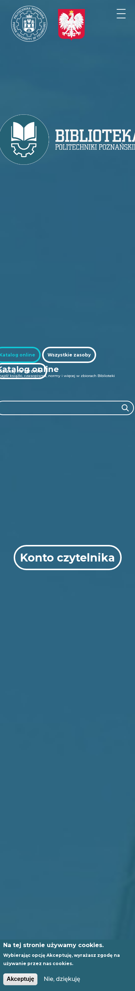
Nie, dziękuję (62, 979)
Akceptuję (20, 979)
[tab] (69, 355)
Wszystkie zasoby (69, 355)
